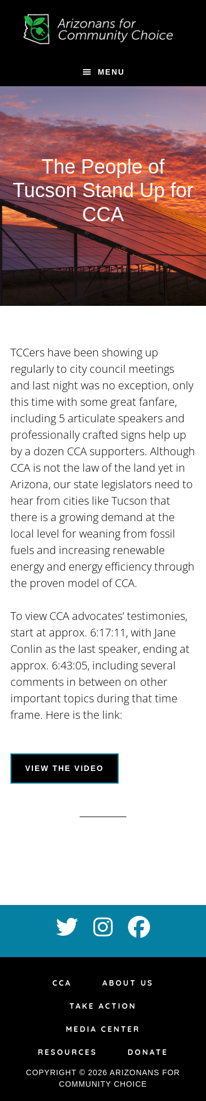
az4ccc (103, 29)
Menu (111, 72)
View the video (64, 768)
